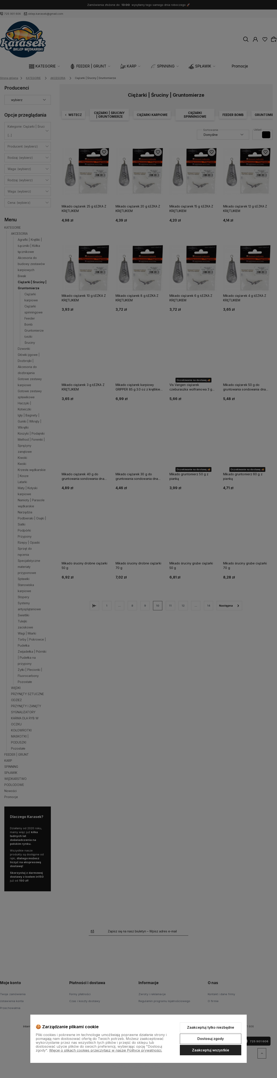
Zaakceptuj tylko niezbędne (210, 1027)
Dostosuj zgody (210, 1038)
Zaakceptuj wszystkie (210, 1050)
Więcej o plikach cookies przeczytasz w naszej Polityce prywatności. (105, 1050)
